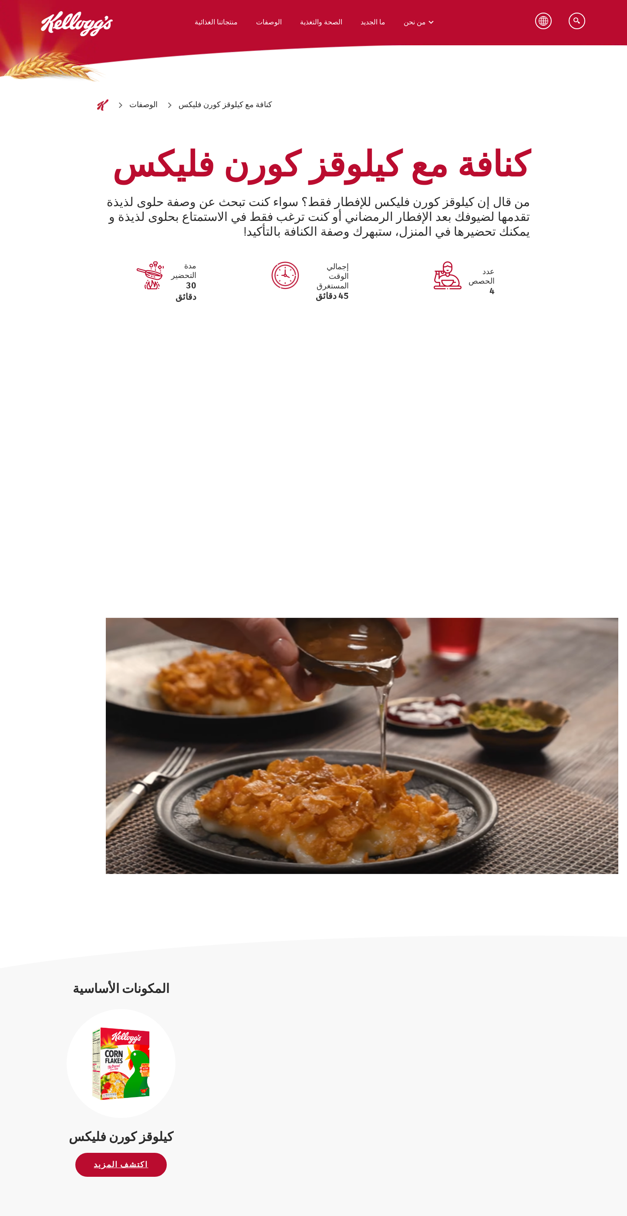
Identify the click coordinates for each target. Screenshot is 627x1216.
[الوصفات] (143, 105)
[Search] (577, 21)
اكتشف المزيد (121, 1165)
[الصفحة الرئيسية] (102, 105)
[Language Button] (543, 21)
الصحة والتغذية (321, 22)
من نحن (415, 22)
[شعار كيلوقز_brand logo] (77, 46)
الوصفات (269, 22)
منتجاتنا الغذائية (216, 22)
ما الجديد (373, 22)
